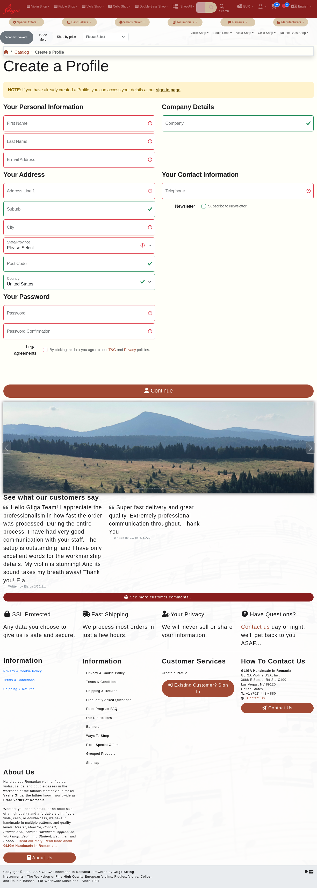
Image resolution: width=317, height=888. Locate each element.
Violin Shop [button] (36, 6)
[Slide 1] (139, 488)
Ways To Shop (97, 736)
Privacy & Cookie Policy (22, 671)
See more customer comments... (158, 597)
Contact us (255, 627)
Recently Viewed (16, 37)
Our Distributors (99, 718)
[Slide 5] (178, 488)
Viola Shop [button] (92, 6)
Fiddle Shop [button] (64, 6)
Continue (158, 391)
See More (43, 37)
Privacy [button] (130, 350)
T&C (112, 350)
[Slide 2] (149, 488)
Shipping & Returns (19, 689)
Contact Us (256, 698)
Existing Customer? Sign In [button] (198, 688)
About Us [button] (39, 857)
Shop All (182, 6)
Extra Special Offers (102, 745)
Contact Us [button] (277, 707)
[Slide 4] (168, 488)
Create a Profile (175, 673)
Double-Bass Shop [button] (150, 6)
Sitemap (92, 763)
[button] (244, 6)
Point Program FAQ (101, 709)
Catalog (22, 52)
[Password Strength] (79, 313)
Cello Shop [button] (118, 6)
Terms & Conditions (19, 680)
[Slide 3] (158, 488)
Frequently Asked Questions (109, 700)
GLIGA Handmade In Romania (66, 872)
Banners (92, 727)
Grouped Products (101, 754)
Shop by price (66, 37)
